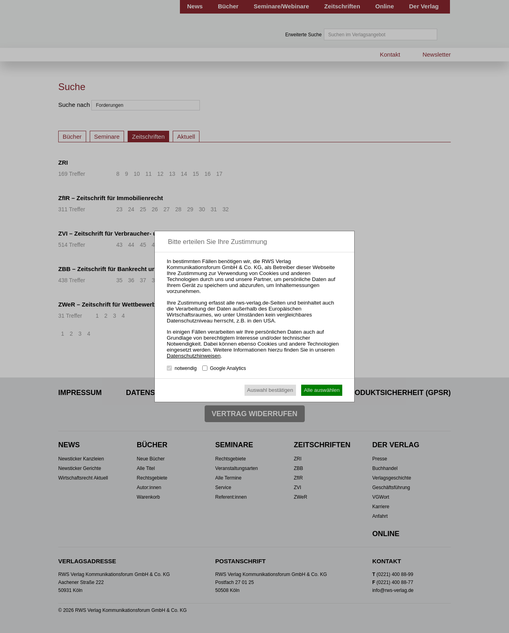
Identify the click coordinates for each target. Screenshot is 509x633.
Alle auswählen (322, 390)
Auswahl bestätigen (270, 390)
